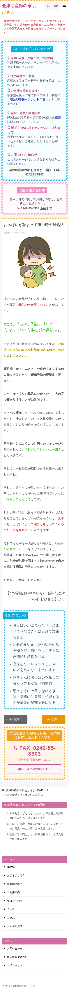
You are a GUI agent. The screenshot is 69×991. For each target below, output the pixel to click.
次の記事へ (55, 719)
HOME (25, 790)
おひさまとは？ (16, 875)
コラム (11, 917)
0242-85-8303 (42, 751)
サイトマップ (14, 965)
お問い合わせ (14, 948)
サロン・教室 (14, 900)
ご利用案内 (13, 892)
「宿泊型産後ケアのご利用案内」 (29, 99)
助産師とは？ (14, 883)
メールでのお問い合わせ (39, 769)
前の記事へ (14, 719)
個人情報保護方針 (17, 956)
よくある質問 (14, 926)
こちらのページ (17, 159)
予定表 (11, 909)
